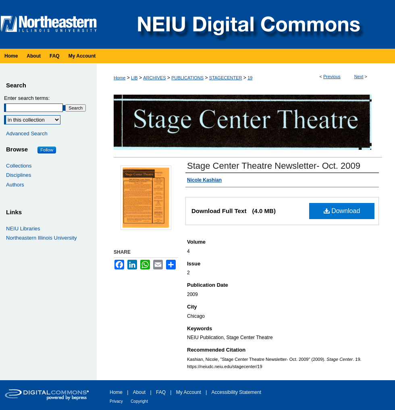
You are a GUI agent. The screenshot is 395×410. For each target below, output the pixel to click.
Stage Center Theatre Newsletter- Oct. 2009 (273, 166)
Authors (15, 185)
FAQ (161, 392)
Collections (19, 166)
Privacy (116, 401)
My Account (188, 392)
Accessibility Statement (236, 392)
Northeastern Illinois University (41, 238)
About (139, 392)
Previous (332, 76)
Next (359, 76)
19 (249, 77)
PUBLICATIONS (187, 77)
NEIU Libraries (23, 229)
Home (119, 77)
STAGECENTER (225, 77)
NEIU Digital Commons (248, 24)
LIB (134, 77)
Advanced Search (27, 133)
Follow (46, 149)
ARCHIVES (154, 77)
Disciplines (18, 175)
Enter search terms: (27, 98)
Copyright (139, 401)
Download (342, 210)
